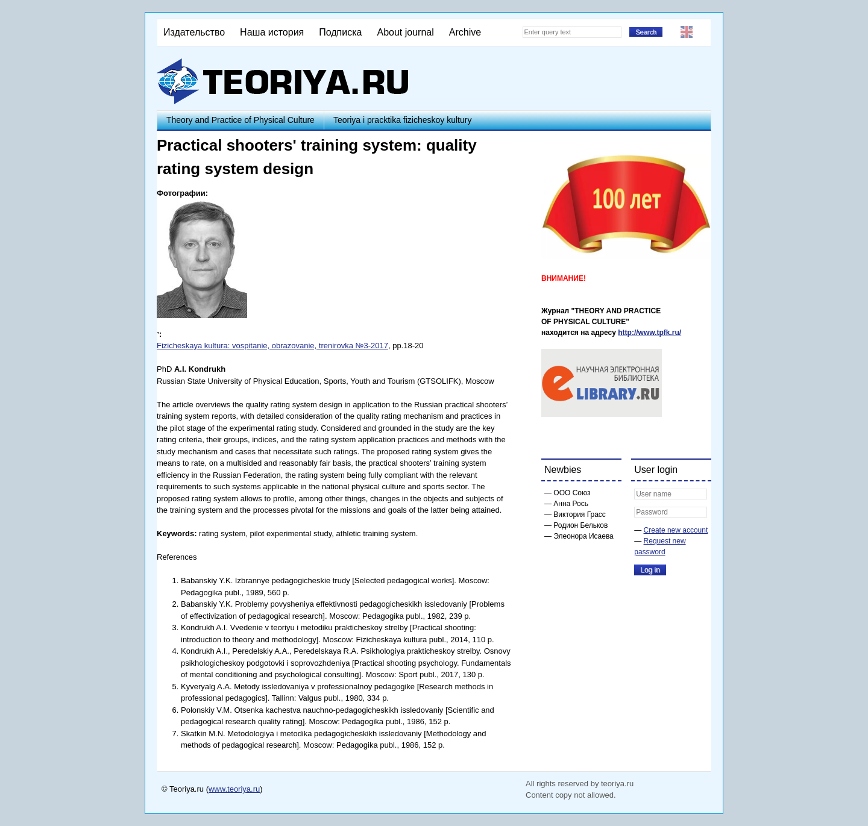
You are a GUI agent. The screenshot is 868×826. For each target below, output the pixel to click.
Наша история (272, 32)
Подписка (340, 32)
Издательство (194, 32)
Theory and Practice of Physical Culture (240, 120)
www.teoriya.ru (234, 788)
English (687, 32)
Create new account (676, 530)
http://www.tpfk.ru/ (649, 332)
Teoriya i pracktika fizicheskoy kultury (402, 120)
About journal (405, 32)
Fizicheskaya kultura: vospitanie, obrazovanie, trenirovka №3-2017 (272, 345)
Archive (465, 32)
